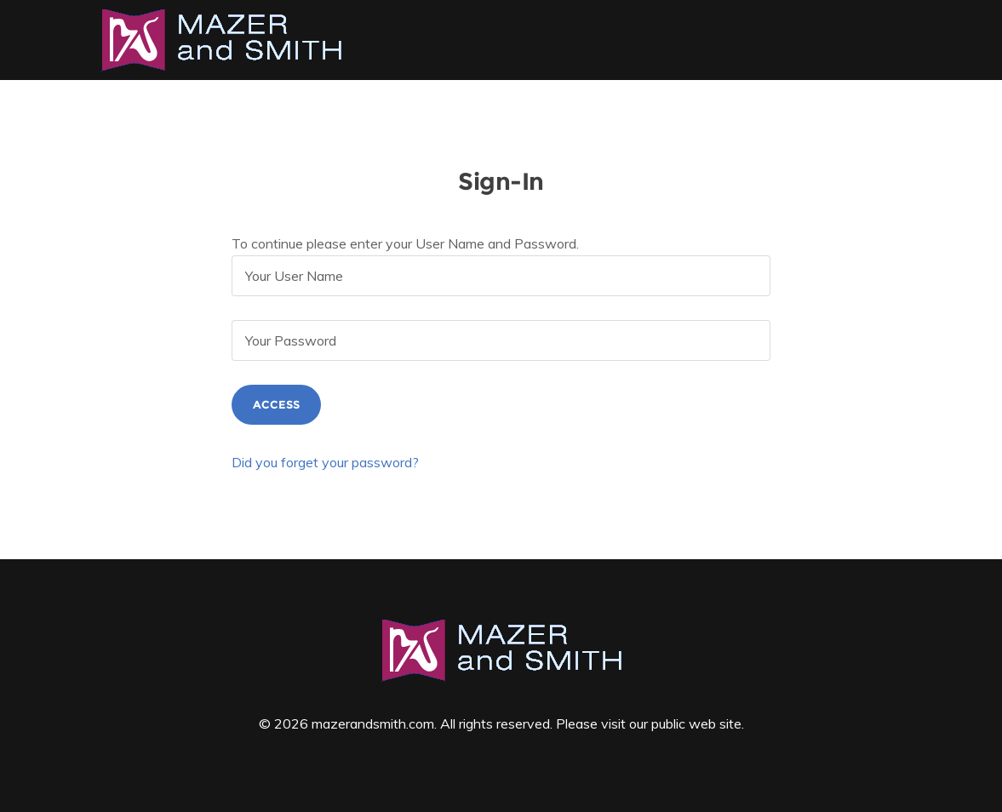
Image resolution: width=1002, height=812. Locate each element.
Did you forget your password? (325, 462)
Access (276, 404)
